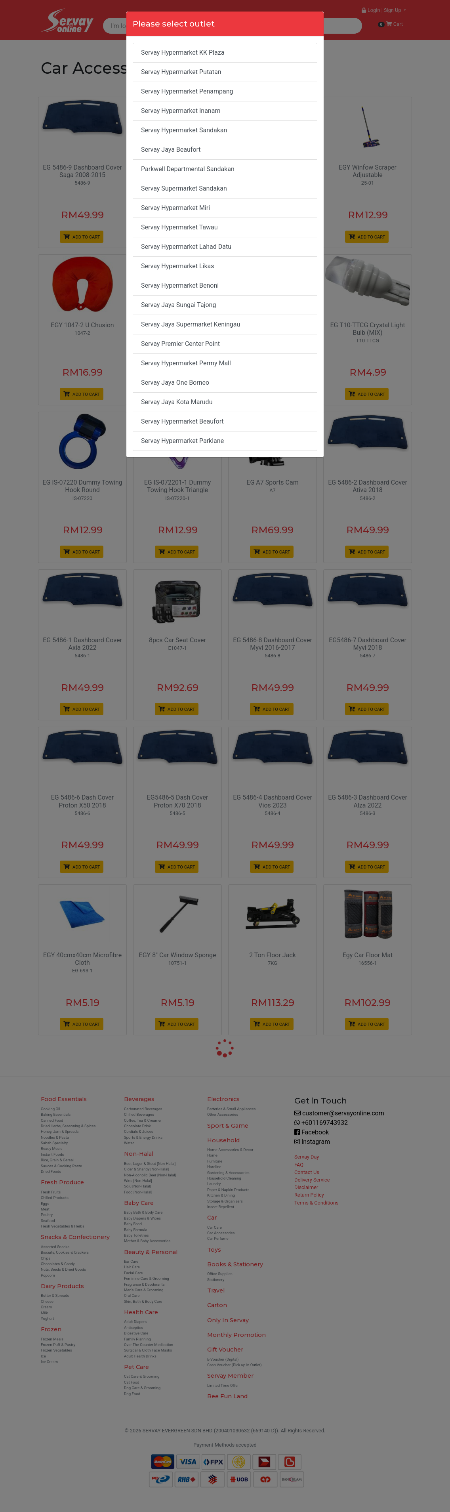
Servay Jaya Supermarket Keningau (190, 324)
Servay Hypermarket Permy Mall (186, 363)
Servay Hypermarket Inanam (180, 111)
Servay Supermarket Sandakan (184, 188)
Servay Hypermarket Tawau (179, 227)
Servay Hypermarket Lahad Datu (186, 246)
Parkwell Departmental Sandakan (188, 169)
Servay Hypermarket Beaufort (182, 421)
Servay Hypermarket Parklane (182, 441)
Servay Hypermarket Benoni (180, 285)
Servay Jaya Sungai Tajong (178, 305)
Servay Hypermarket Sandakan (184, 130)
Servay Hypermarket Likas (177, 266)
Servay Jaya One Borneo (175, 382)
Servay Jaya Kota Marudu (176, 402)
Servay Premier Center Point (180, 343)
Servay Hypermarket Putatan (181, 72)
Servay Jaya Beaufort (171, 149)
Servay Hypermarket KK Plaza (182, 52)
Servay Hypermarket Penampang (187, 91)
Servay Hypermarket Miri (175, 208)
